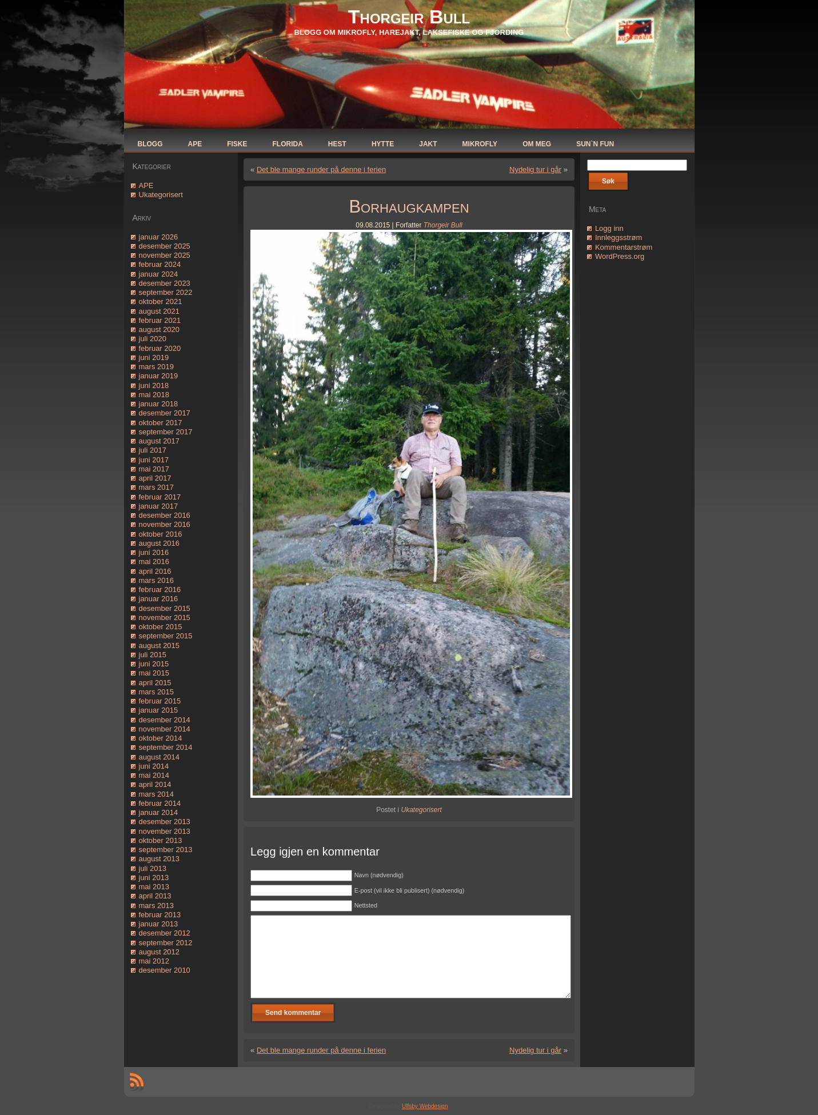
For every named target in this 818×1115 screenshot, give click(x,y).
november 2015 (164, 617)
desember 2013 (164, 821)
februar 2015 (160, 701)
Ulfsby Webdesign (425, 1106)
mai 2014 (154, 775)
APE (146, 185)
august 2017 (159, 441)
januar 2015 (158, 710)
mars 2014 (156, 794)
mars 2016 (156, 580)
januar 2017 (158, 506)
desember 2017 (164, 413)
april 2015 (155, 682)
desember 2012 (164, 933)
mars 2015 (156, 692)
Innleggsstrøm (618, 237)
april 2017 (155, 478)
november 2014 (164, 729)
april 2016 (155, 571)
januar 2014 (158, 812)
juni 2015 (154, 664)
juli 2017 (152, 450)
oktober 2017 (160, 422)
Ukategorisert (161, 194)
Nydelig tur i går (535, 169)
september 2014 (166, 747)
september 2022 (166, 292)
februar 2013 (160, 914)
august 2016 (159, 543)
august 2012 (159, 952)
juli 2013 (152, 868)
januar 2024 (158, 274)
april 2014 (155, 784)
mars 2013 (156, 905)
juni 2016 (154, 552)
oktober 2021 (160, 301)
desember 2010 (164, 970)
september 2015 (166, 636)
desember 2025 (164, 246)
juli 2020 (152, 338)
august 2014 (159, 757)
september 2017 (166, 431)
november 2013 (164, 831)
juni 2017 (154, 459)
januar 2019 (158, 375)
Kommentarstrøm (623, 247)
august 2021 (159, 311)
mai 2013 (154, 886)
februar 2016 (160, 589)
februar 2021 (160, 320)
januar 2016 (158, 598)
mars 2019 (156, 366)
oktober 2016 (160, 534)
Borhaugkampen (409, 207)
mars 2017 (156, 487)
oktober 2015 (160, 626)
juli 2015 (152, 654)
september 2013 (166, 849)
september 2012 (166, 942)
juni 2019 (154, 357)
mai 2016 (154, 561)
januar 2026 (158, 237)
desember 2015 (164, 608)
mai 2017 (154, 469)
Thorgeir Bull (409, 16)
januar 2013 (158, 924)
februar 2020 (160, 348)
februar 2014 (160, 803)
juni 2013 (154, 877)
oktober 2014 (160, 738)
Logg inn (609, 228)
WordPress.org (619, 256)
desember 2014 (164, 720)
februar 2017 (160, 497)
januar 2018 (158, 403)
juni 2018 (154, 385)
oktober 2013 (160, 840)
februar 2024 (160, 264)
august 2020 (159, 329)
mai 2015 (154, 673)
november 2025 (164, 255)
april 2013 (155, 896)
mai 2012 (154, 961)
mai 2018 (154, 394)
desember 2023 (164, 283)
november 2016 (164, 524)
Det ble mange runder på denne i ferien (321, 169)
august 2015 (159, 645)
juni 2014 (154, 766)
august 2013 (159, 858)
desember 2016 (164, 515)
